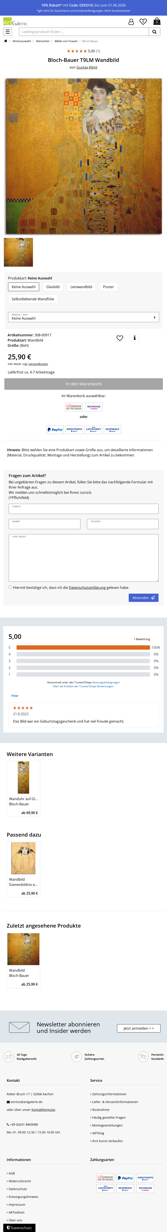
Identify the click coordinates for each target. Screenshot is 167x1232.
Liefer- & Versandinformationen (114, 1102)
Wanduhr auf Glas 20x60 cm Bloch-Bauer (23, 801)
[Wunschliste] (143, 21)
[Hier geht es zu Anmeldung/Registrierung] (131, 21)
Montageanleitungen (106, 1125)
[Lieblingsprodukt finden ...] (84, 32)
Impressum (16, 1204)
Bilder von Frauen (66, 41)
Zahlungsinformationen (108, 1094)
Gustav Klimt (87, 67)
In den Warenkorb (84, 384)
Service (96, 1080)
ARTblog (97, 1133)
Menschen (42, 41)
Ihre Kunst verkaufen (106, 1141)
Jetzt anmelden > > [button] (139, 1028)
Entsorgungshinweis (22, 1197)
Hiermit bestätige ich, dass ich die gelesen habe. (71, 587)
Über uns (14, 1220)
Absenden (143, 597)
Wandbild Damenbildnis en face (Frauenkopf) (23, 882)
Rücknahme (99, 1110)
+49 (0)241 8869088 (24, 1124)
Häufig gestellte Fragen (108, 1117)
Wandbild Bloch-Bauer (19, 973)
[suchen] (154, 32)
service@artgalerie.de (26, 1102)
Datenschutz (17, 1189)
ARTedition (16, 1212)
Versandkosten (38, 364)
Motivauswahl (21, 41)
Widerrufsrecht (19, 1181)
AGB (11, 1173)
